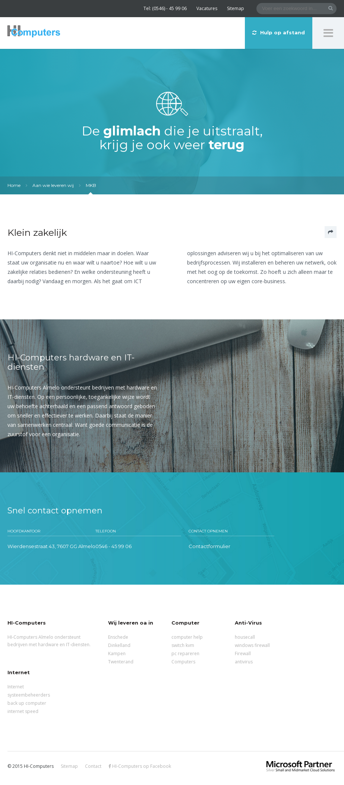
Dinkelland (119, 645)
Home (13, 185)
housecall (245, 637)
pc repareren (185, 653)
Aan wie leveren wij (53, 185)
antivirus (244, 662)
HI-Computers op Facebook (139, 766)
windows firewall (252, 645)
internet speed (22, 711)
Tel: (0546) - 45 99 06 (165, 8)
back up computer (26, 703)
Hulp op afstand (278, 32)
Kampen (117, 653)
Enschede (118, 637)
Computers (183, 662)
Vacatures (206, 8)
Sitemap (235, 8)
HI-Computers (33, 31)
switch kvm (182, 645)
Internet (15, 687)
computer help (187, 637)
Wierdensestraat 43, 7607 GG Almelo (51, 546)
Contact (93, 766)
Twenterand (120, 662)
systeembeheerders (28, 695)
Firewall (243, 653)
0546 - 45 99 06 (113, 546)
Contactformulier (209, 546)
